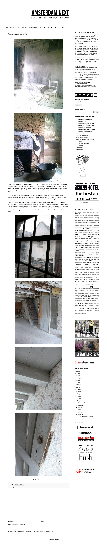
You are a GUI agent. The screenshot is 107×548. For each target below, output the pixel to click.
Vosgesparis (89, 36)
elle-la (90, 245)
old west (78, 281)
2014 (77, 394)
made (94, 272)
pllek (95, 284)
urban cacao (96, 303)
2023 (77, 375)
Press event (77, 288)
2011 (77, 401)
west (80, 308)
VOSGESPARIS (60, 27)
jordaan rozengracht (92, 264)
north (92, 279)
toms (92, 303)
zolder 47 (81, 313)
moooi (85, 277)
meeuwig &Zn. (80, 275)
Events (77, 247)
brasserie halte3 (78, 227)
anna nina (86, 218)
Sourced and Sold (79, 296)
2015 (77, 391)
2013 (77, 396)
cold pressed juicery (91, 230)
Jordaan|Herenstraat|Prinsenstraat (82, 265)
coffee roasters (83, 230)
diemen (94, 240)
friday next (85, 250)
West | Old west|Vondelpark (83, 137)
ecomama (95, 243)
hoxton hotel (96, 259)
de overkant (85, 236)
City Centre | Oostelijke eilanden (84, 131)
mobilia (81, 277)
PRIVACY (10, 531)
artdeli (76, 220)
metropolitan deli (95, 275)
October (80, 405)
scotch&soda (77, 295)
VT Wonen (96, 305)
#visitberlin (84, 212)
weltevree (77, 308)
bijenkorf (88, 222)
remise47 (97, 290)
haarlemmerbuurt (79, 254)
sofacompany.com (95, 295)
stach (76, 298)
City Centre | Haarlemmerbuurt (84, 119)
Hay (92, 257)
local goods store (93, 271)
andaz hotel (77, 218)
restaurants (77, 292)
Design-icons (88, 240)
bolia (85, 225)
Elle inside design (84, 245)
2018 (77, 385)
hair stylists (87, 255)
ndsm (94, 277)
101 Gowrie (89, 212)
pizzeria (97, 283)
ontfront (87, 281)
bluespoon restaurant (79, 225)
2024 (77, 373)
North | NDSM (79, 149)
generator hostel (78, 252)
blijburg (85, 223)
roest (86, 291)
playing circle (89, 284)
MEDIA (50, 27)
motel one (89, 277)
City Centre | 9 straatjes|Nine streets (85, 123)
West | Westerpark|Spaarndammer (85, 139)
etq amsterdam (95, 245)
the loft (97, 300)
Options (90, 281)
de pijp (91, 237)
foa (95, 249)
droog (87, 241)
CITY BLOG (10, 27)
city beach (79, 228)
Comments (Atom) (20, 524)
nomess (81, 279)
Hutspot (84, 261)
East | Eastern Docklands (82, 143)
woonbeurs (93, 312)
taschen (78, 300)
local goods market (84, 271)
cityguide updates (94, 228)
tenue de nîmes (84, 300)
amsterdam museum (79, 217)
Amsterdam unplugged (88, 217)
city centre (14, 487)
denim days (85, 238)
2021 (77, 378)
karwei (93, 265)
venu (86, 305)
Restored (83, 291)
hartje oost (77, 257)
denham (76, 238)
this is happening (95, 301)
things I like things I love (86, 301)
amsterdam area (95, 215)
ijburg (87, 260)
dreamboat (83, 241)
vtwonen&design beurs (84, 307)
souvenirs (93, 296)
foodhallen (77, 250)
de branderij (94, 234)
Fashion (89, 247)
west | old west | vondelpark (90, 308)
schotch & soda (94, 293)
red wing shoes (90, 290)
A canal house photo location (18, 34)
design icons (81, 240)
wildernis (85, 312)
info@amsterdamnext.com (81, 83)
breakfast (84, 227)
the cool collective (92, 300)
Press (98, 286)
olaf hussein (96, 279)
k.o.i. (90, 265)
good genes (84, 252)
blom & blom (90, 223)
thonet (76, 303)
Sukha (93, 298)
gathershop (93, 250)
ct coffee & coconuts (94, 232)
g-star (89, 250)
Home (42, 521)
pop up (93, 287)
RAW (84, 290)
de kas (80, 236)
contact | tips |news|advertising (82, 82)
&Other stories (78, 212)
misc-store (77, 277)
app (96, 218)
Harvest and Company (85, 257)
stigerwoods (79, 298)
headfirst (96, 257)
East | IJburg (79, 145)
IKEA (90, 260)
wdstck (97, 307)
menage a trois (86, 275)
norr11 (88, 279)
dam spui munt (21, 487)
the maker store (78, 301)
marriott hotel (93, 274)
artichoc (79, 220)
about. (90, 213)
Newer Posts (11, 521)
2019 (77, 382)
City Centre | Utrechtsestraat (83, 127)
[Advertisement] (38, 504)
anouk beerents (92, 218)
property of (88, 288)
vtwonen (76, 307)
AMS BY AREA (21, 27)
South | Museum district (82, 135)
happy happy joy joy (94, 255)
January (80, 414)
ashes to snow (84, 220)
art (98, 219)
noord (85, 279)
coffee (76, 230)
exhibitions (84, 247)
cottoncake (87, 232)
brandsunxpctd (96, 225)
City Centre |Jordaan (81, 121)
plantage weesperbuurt (80, 284)
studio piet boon (86, 298)
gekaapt (97, 250)
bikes (92, 222)
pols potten (82, 286)
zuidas (84, 313)
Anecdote (82, 218)
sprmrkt (97, 296)
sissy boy (87, 295)
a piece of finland (85, 213)
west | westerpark (79, 310)
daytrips (89, 234)
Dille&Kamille (78, 241)
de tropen (97, 236)
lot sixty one (86, 272)
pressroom (83, 288)
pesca (89, 283)
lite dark (95, 269)
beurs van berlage (82, 222)
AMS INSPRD (33, 27)
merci (91, 275)
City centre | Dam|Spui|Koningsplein (85, 125)
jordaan (84, 262)
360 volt (95, 212)
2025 (77, 371)
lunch (91, 272)
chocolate (94, 227)
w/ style (93, 307)
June (79, 407)
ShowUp (82, 295)
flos (93, 249)
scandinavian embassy (83, 293)
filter (91, 249)
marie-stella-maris (82, 274)
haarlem (97, 252)
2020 (77, 380)
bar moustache (92, 220)
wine (89, 312)
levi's (92, 269)
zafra (78, 313)
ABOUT (42, 27)
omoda (83, 281)
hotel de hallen (84, 259)
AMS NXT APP (84, 215)
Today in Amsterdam (84, 303)
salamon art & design (92, 291)
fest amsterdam (81, 249)
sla (90, 295)
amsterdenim (96, 217)
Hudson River (78, 260)
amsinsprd (90, 215)
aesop (98, 213)
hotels (91, 259)
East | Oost (79, 141)
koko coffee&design (86, 267)
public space (93, 288)
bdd (96, 220)
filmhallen (88, 249)
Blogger (57, 539)
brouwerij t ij (88, 227)
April (79, 412)
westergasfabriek (89, 310)
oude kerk (95, 281)
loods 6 (81, 272)
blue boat (97, 223)
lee (90, 269)
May (79, 409)
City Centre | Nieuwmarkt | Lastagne (85, 129)
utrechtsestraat (79, 305)
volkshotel (90, 305)
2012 (77, 398)
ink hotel (94, 260)
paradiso (85, 283)
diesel (98, 240)
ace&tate (94, 213)
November (81, 403)
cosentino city (81, 232)
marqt (88, 274)
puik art (80, 290)
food (98, 249)
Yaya (76, 313)
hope (80, 259)
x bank (97, 312)
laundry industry (85, 269)
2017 (77, 387)
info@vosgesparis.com (90, 86)
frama (81, 250)
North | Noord (79, 147)
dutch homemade (92, 241)
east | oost (90, 243)
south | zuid (87, 296)
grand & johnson (91, 252)
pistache (93, 283)
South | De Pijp (80, 133)
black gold (80, 223)
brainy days (89, 225)
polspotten (88, 286)
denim (80, 238)
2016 (77, 389)
